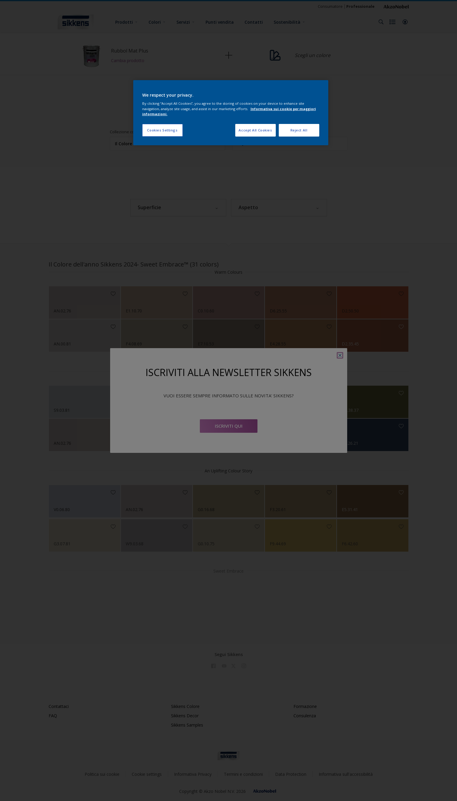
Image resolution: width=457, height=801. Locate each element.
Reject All (299, 130)
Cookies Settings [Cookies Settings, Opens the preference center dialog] (162, 130)
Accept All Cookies (255, 130)
